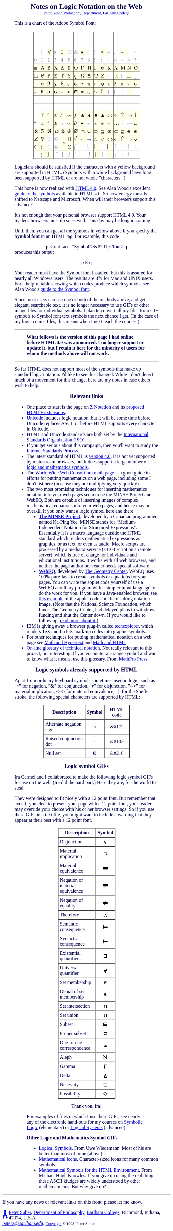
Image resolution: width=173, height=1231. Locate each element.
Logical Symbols (55, 1148)
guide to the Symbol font (65, 289)
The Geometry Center (106, 571)
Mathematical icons (58, 1159)
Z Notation (100, 407)
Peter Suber (53, 13)
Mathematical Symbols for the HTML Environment (89, 1170)
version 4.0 (100, 456)
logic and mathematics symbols (57, 467)
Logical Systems (86, 1127)
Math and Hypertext (64, 642)
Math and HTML (109, 642)
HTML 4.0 (85, 188)
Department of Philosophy (59, 1212)
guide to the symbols (35, 193)
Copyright (53, 1223)
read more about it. (78, 620)
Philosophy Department (82, 13)
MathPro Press (133, 658)
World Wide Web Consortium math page (74, 472)
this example (51, 598)
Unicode (35, 417)
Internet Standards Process (52, 450)
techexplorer (127, 626)
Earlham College (116, 13)
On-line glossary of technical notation (63, 647)
